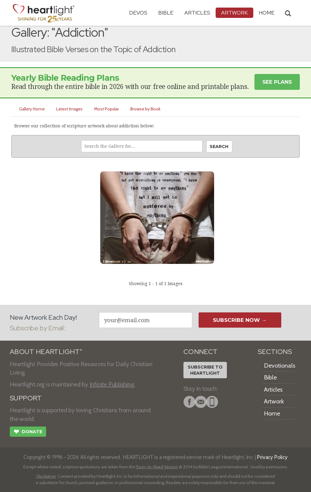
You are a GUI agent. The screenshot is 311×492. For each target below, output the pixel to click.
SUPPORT (26, 398)
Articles (197, 12)
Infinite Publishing (112, 384)
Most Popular (106, 109)
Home (272, 413)
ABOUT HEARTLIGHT (46, 351)
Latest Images (69, 109)
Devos (138, 12)
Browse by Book (145, 109)
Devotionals (279, 365)
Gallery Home (32, 109)
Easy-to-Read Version (157, 467)
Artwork (234, 12)
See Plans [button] (277, 82)
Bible (165, 12)
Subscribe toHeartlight (205, 370)
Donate (28, 432)
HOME (267, 12)
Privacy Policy (272, 457)
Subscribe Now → (240, 320)
